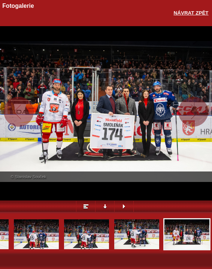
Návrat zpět (191, 13)
